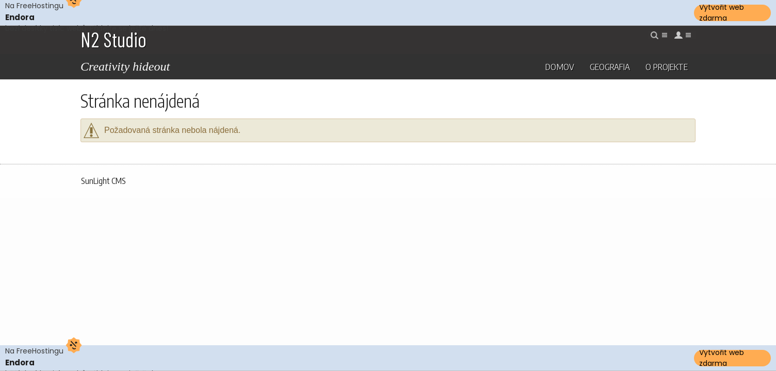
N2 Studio (113, 39)
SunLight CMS (103, 181)
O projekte (666, 66)
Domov (559, 66)
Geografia (610, 66)
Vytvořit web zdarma (721, 13)
